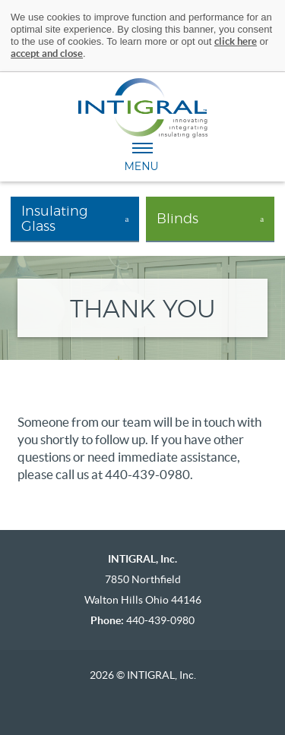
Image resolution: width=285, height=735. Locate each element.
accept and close (47, 53)
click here (235, 41)
